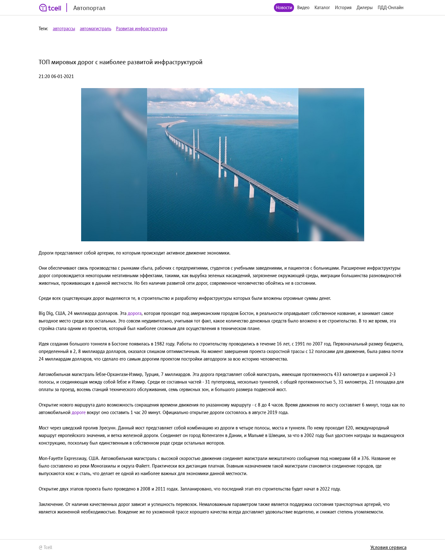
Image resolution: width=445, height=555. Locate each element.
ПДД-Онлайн (390, 7)
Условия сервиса (388, 547)
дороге (79, 412)
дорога (135, 313)
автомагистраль (95, 28)
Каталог (322, 7)
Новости (284, 7)
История (343, 7)
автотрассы (64, 28)
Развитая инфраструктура (141, 28)
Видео (303, 7)
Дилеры (365, 7)
